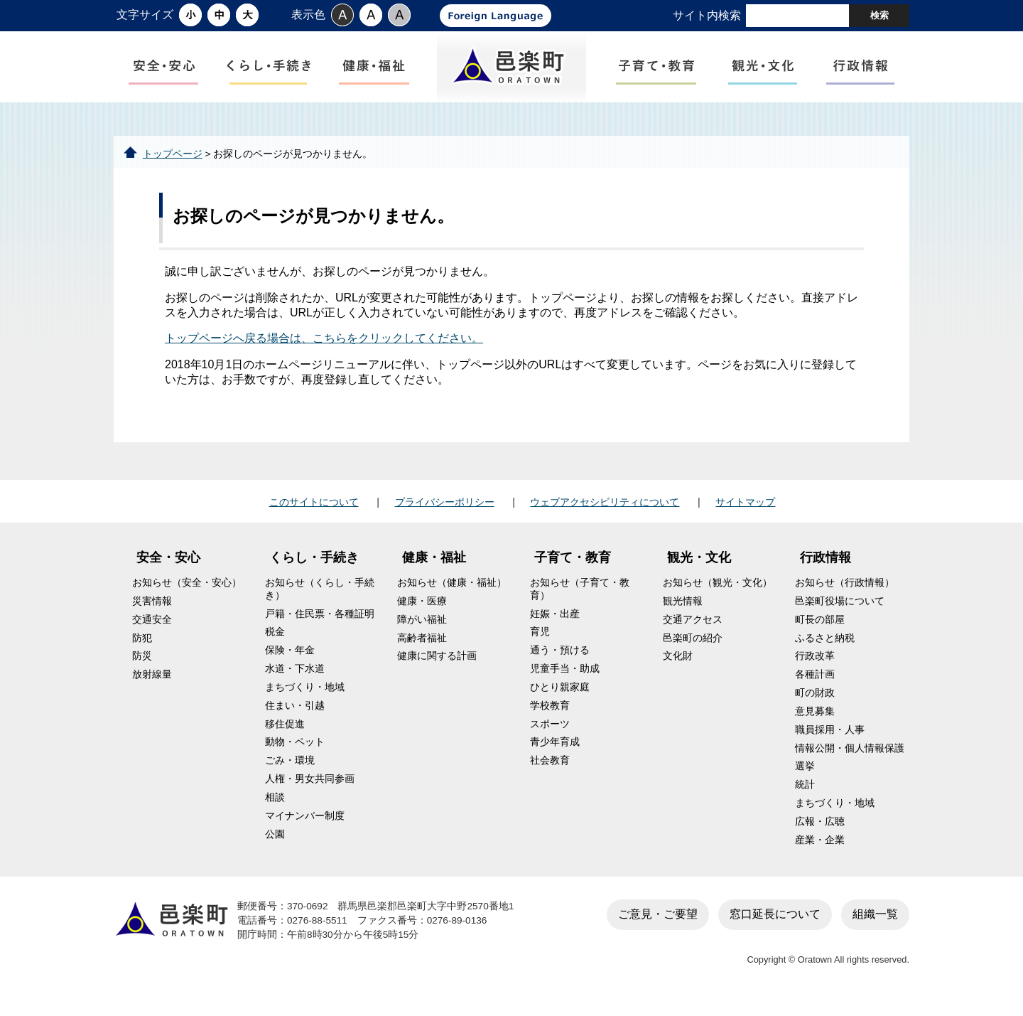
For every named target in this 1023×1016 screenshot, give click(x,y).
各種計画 (815, 686)
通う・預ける (560, 662)
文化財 (678, 668)
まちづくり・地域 (305, 699)
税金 (275, 643)
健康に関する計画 (437, 668)
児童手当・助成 (565, 680)
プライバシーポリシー (444, 513)
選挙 (805, 778)
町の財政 (815, 705)
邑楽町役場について (839, 613)
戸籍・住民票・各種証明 (319, 625)
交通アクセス (692, 631)
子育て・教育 (572, 569)
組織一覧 (875, 925)
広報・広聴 (820, 833)
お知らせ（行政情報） (844, 594)
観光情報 (683, 613)
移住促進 (285, 735)
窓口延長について (775, 925)
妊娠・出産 (555, 625)
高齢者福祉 (422, 649)
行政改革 (815, 668)
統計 (805, 796)
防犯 (142, 649)
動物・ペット (295, 754)
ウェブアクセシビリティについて (604, 513)
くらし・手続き (314, 569)
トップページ (172, 165)
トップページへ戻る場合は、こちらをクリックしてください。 (324, 350)
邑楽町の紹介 (692, 649)
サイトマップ (745, 513)
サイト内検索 (707, 15)
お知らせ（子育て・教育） (579, 601)
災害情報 (152, 613)
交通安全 (152, 631)
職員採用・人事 (830, 741)
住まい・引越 (295, 717)
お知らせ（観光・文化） (717, 594)
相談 (275, 809)
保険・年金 (290, 662)
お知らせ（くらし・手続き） (319, 601)
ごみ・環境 (290, 772)
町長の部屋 (820, 631)
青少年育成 (555, 754)
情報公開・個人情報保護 (849, 759)
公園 (275, 845)
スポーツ (550, 735)
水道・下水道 (295, 680)
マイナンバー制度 (305, 827)
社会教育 (550, 772)
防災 (142, 668)
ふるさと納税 (825, 649)
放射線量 (152, 686)
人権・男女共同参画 (309, 791)
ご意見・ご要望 (658, 925)
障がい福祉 (422, 631)
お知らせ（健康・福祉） (452, 594)
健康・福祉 (434, 569)
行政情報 (825, 569)
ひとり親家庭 (560, 699)
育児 (540, 643)
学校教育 (550, 717)
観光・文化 (699, 569)
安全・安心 (168, 569)
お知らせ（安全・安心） (187, 594)
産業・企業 (820, 851)
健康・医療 (422, 613)
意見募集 (815, 723)
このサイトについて (314, 513)
